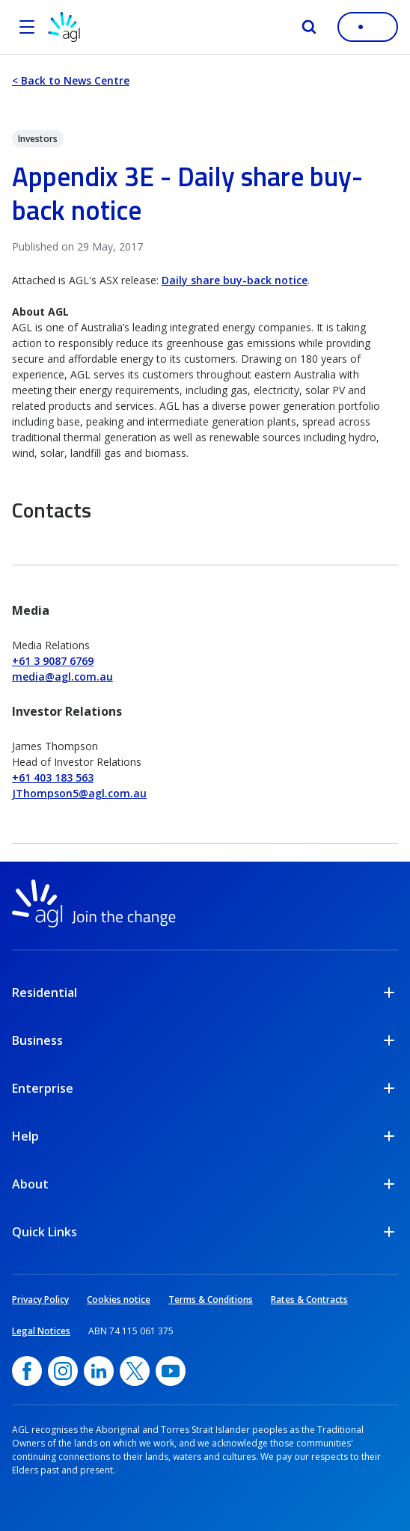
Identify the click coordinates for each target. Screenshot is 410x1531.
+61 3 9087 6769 (53, 661)
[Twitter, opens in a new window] (135, 1371)
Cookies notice (118, 1299)
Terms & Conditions (210, 1299)
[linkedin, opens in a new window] (99, 1371)
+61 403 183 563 (53, 777)
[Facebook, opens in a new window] (27, 1371)
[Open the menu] (27, 27)
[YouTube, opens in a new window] (171, 1371)
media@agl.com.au (62, 676)
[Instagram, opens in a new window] (63, 1371)
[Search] (309, 27)
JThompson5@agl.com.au (79, 793)
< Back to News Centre (70, 80)
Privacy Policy (40, 1299)
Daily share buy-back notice (235, 280)
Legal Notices (41, 1331)
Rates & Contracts (309, 1299)
